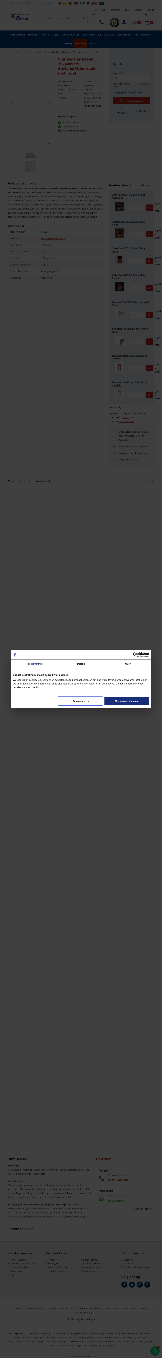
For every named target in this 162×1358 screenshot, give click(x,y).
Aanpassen (81, 700)
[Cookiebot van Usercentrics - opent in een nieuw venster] (135, 654)
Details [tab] (81, 663)
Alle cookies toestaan (127, 700)
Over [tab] (128, 663)
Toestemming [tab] (34, 663)
